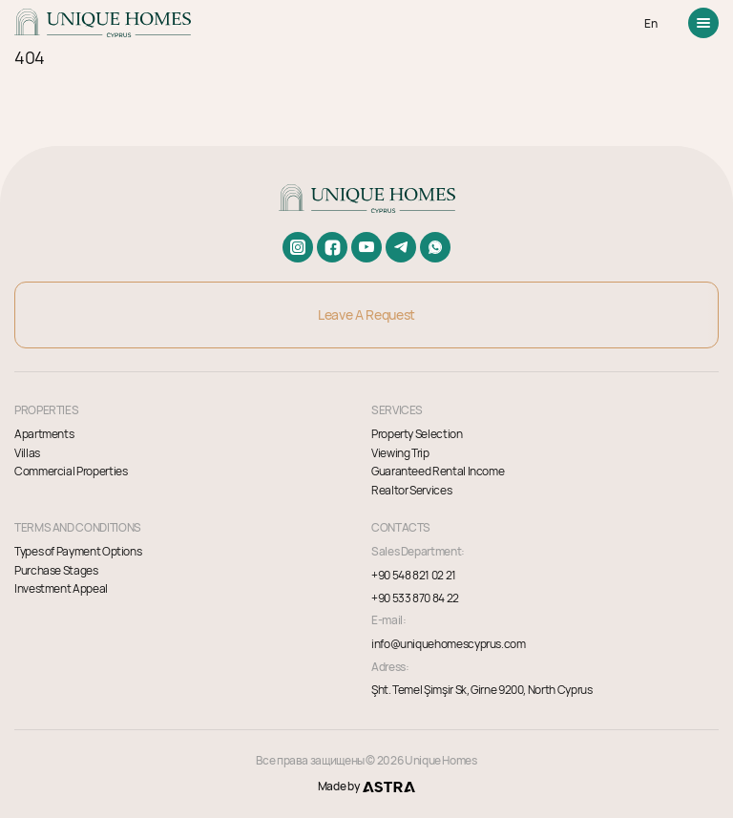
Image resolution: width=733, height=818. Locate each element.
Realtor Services (411, 490)
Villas (27, 453)
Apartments (43, 434)
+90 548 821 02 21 (413, 575)
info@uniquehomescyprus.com (448, 644)
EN (650, 23)
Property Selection (417, 434)
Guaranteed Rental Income (437, 471)
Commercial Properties (70, 471)
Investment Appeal (61, 588)
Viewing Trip (400, 453)
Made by (366, 786)
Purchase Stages (56, 570)
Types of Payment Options (77, 551)
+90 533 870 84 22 (415, 598)
